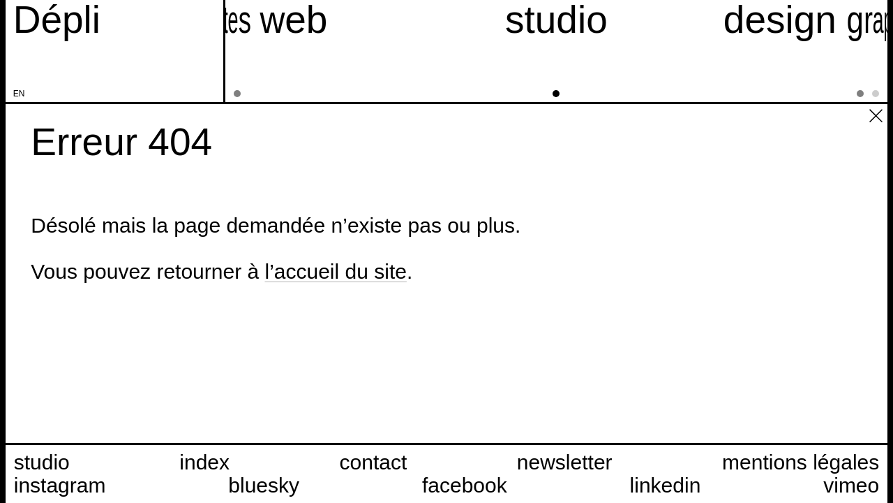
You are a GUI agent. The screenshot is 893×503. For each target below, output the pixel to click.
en (19, 94)
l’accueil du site (335, 271)
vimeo (851, 485)
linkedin (665, 485)
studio (42, 462)
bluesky (263, 485)
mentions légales (800, 462)
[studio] (556, 51)
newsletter (565, 462)
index (204, 462)
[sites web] (247, 51)
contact (373, 462)
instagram (60, 485)
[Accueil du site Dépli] (56, 19)
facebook (464, 485)
